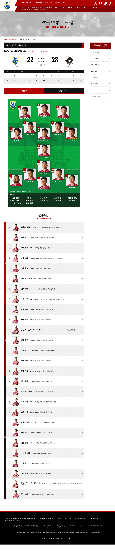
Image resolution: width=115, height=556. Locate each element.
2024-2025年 (95, 61)
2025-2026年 (95, 55)
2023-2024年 (95, 67)
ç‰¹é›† (60, 529)
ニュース (24, 8)
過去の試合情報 (95, 99)
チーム (76, 8)
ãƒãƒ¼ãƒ (68, 529)
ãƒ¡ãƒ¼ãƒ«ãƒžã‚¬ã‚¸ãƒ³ (12, 531)
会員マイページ (39, 10)
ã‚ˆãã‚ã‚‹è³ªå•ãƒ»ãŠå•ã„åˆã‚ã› (57, 539)
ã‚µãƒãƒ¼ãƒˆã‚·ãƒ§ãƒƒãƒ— (32, 537)
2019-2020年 (95, 92)
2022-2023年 (95, 73)
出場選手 (23, 94)
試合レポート (64, 94)
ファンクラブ (26, 10)
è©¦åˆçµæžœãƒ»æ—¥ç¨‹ (28, 529)
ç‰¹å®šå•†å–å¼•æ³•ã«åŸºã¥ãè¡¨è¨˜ (91, 537)
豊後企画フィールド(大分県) (40, 53)
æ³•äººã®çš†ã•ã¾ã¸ (47, 537)
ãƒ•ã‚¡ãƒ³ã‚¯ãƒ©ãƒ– (95, 529)
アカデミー (85, 8)
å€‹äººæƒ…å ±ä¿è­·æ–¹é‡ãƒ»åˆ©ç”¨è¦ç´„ (67, 537)
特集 (69, 8)
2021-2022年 (95, 80)
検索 (110, 9)
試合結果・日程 (36, 8)
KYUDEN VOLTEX (7, 6)
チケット (47, 8)
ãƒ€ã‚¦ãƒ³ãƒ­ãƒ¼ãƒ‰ (18, 537)
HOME (5, 42)
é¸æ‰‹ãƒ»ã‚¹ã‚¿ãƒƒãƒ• (47, 529)
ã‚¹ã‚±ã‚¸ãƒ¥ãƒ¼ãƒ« (80, 529)
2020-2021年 (95, 86)
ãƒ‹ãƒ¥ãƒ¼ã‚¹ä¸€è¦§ (11, 529)
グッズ (95, 8)
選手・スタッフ (59, 8)
